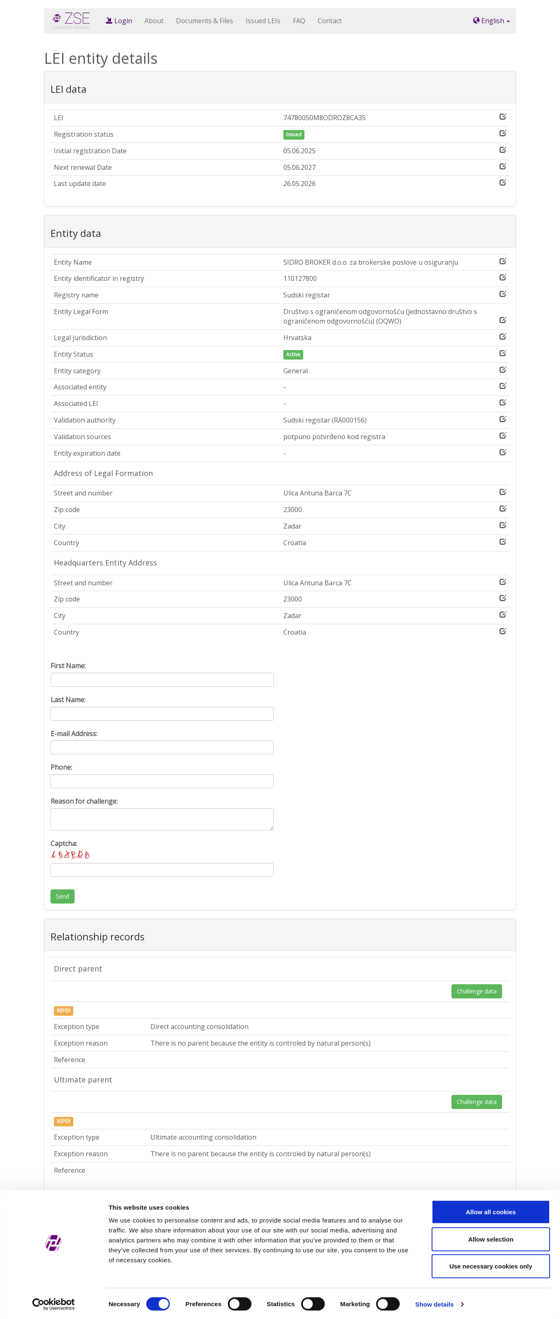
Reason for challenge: (84, 801)
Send (62, 896)
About (154, 20)
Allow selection (490, 1237)
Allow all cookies (491, 1210)
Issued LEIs (263, 20)
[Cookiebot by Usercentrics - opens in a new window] (53, 1303)
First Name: (68, 665)
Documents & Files (204, 20)
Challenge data (477, 991)
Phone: (61, 767)
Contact (330, 20)
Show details (434, 1302)
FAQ (299, 20)
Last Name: (68, 699)
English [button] (491, 20)
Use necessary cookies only (490, 1264)
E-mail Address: (74, 733)
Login (119, 20)
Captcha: (71, 850)
